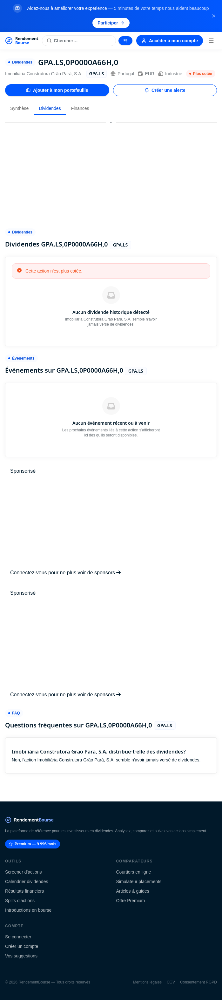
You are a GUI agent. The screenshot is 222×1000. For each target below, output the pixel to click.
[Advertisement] (111, 172)
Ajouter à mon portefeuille (57, 90)
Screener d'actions (23, 872)
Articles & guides (132, 891)
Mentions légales (147, 982)
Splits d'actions (20, 900)
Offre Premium (130, 900)
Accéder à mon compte (169, 40)
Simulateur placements (138, 881)
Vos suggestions (21, 955)
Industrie (170, 73)
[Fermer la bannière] (213, 15)
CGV (171, 982)
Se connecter (18, 936)
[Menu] (211, 40)
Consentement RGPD (198, 982)
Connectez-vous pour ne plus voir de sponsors (65, 572)
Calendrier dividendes (26, 881)
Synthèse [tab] (19, 108)
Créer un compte (21, 946)
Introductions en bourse (28, 910)
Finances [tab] (80, 108)
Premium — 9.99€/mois (32, 844)
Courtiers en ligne (133, 872)
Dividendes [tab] (50, 108)
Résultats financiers (24, 891)
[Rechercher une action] (79, 40)
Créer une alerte (165, 90)
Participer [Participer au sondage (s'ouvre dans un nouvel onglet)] (111, 22)
